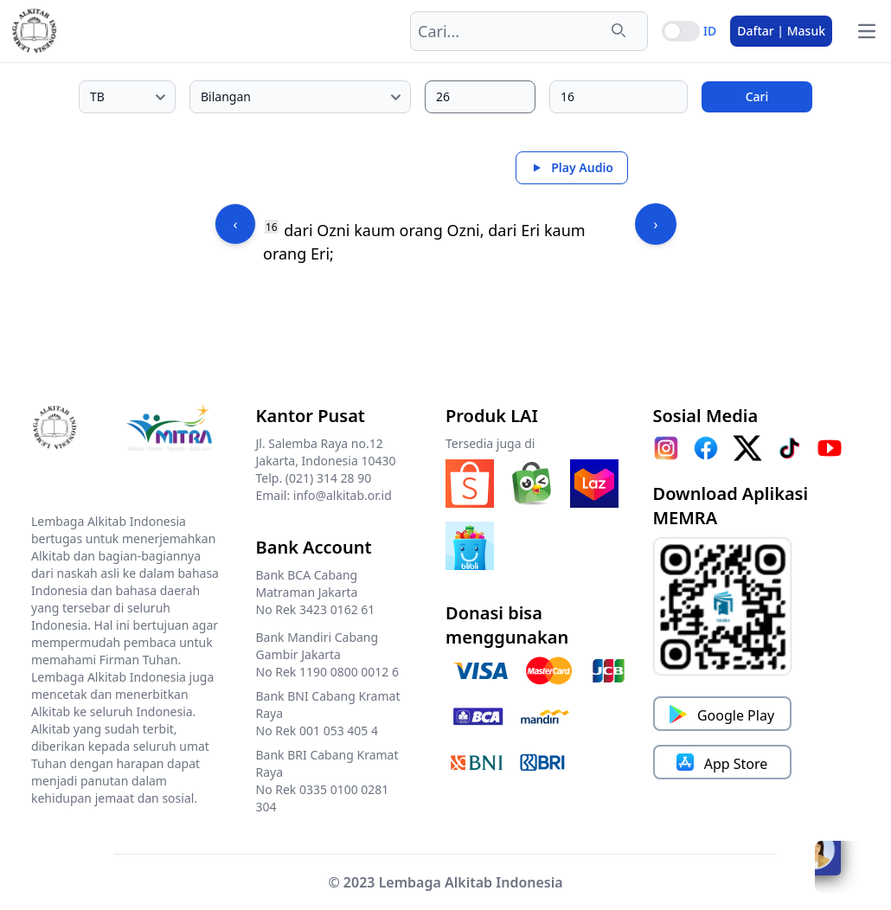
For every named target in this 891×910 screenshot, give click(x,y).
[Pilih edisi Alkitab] (127, 96)
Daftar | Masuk (781, 30)
